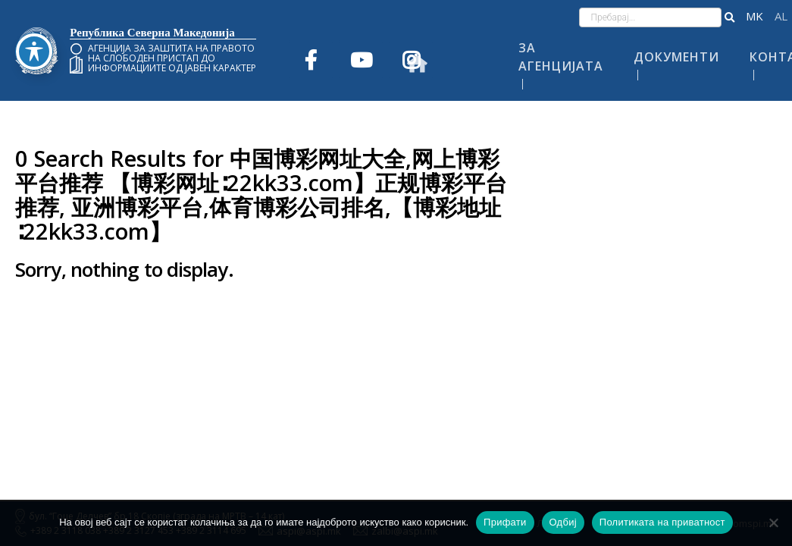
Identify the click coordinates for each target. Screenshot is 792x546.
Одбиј (563, 522)
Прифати (505, 522)
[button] (729, 17)
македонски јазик (754, 16)
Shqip (781, 16)
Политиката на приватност (662, 522)
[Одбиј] (773, 522)
